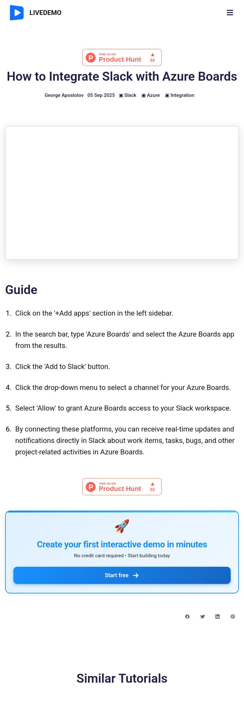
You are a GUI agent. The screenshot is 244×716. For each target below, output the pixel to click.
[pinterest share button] (233, 616)
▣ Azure (150, 95)
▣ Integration (179, 95)
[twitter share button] (202, 616)
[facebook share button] (187, 616)
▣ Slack (127, 95)
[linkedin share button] (217, 616)
